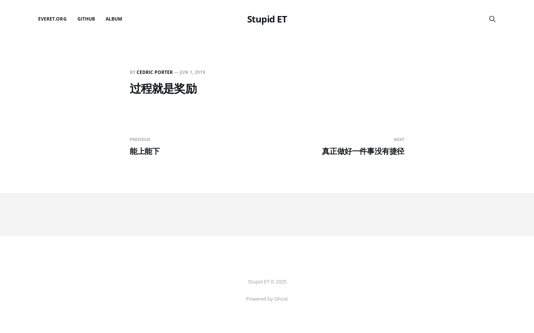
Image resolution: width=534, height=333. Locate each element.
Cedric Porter (155, 72)
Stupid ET (267, 19)
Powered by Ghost (267, 298)
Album (114, 19)
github (86, 19)
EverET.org (52, 19)
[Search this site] (492, 19)
